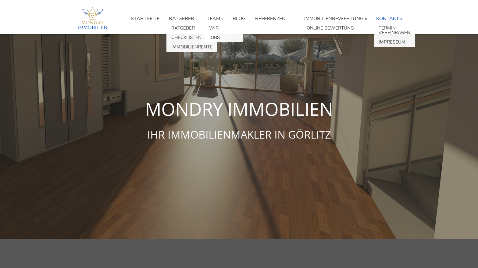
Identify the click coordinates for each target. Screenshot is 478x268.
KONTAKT (387, 18)
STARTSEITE (145, 18)
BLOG (239, 18)
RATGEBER (181, 18)
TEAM (213, 18)
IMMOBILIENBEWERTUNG (334, 18)
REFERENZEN (270, 18)
